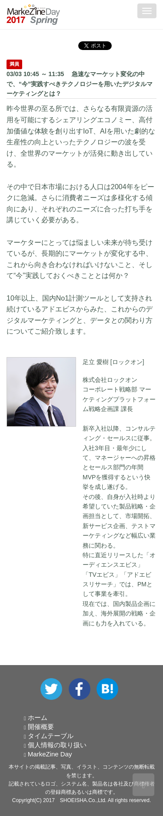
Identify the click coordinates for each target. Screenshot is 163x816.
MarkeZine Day (50, 754)
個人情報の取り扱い (57, 745)
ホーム (37, 717)
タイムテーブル (50, 735)
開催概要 (41, 726)
